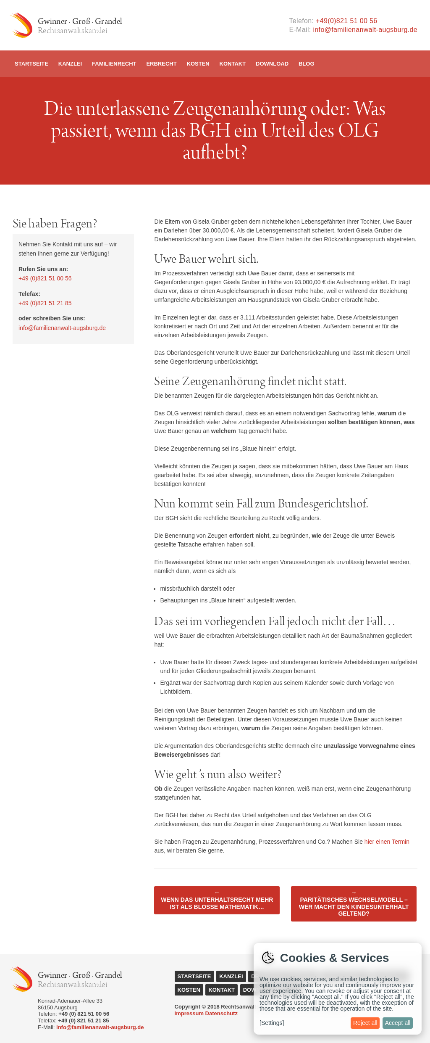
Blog (307, 64)
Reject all (365, 1022)
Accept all (398, 1022)
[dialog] (338, 989)
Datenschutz (221, 1013)
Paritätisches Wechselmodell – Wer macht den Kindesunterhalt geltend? (354, 903)
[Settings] (272, 1023)
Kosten (198, 64)
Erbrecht (161, 64)
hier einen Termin (386, 841)
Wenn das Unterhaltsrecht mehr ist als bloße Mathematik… (217, 899)
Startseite (31, 64)
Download (272, 64)
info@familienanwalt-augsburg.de (365, 29)
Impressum (189, 1013)
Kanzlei (70, 64)
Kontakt (233, 64)
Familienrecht (114, 64)
